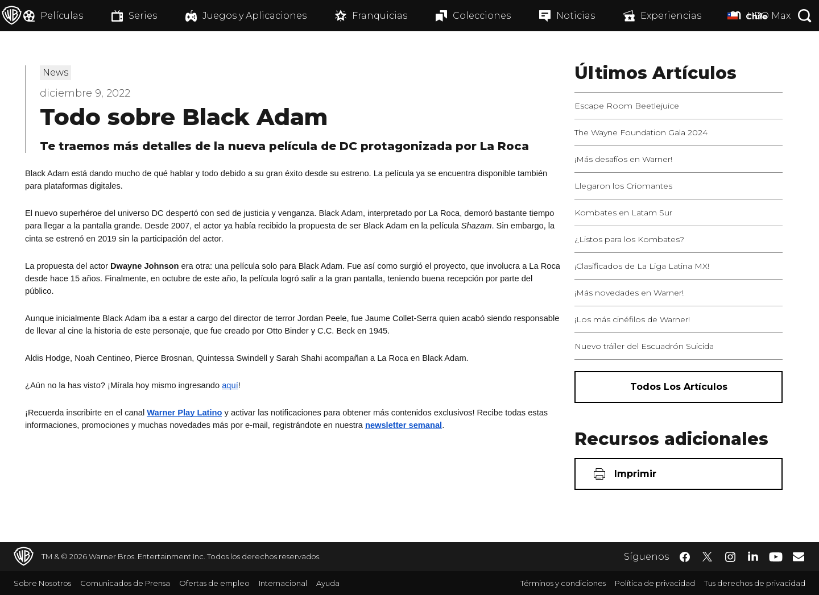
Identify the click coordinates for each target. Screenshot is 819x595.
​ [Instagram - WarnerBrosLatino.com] (730, 557)
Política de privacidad (655, 583)
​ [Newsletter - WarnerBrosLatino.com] (798, 556)
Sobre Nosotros (42, 583)
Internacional (283, 583)
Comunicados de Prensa (125, 583)
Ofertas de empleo (214, 583)
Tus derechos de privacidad (754, 583)
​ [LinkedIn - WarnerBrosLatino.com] (753, 555)
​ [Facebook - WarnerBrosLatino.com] (685, 557)
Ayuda (328, 583)
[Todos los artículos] (678, 387)
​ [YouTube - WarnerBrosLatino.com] (776, 556)
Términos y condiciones (563, 583)
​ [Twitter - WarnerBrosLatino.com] (707, 557)
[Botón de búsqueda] (805, 15)
